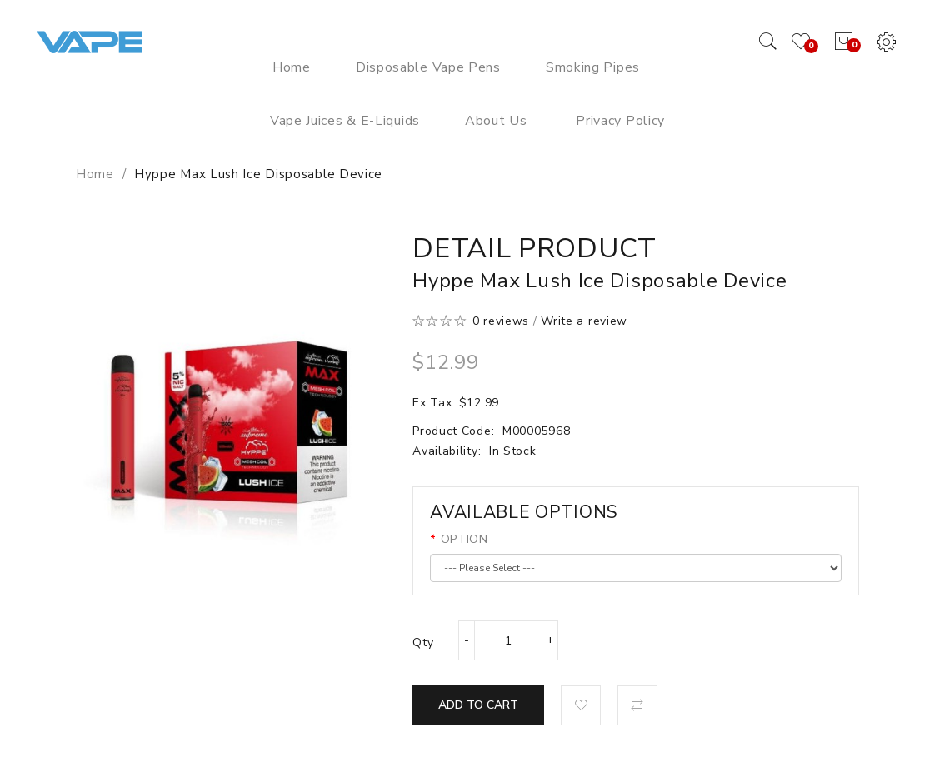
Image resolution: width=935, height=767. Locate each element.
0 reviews (500, 321)
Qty (422, 642)
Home (95, 174)
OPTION (464, 539)
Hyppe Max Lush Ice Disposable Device (258, 174)
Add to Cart (478, 705)
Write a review (584, 321)
